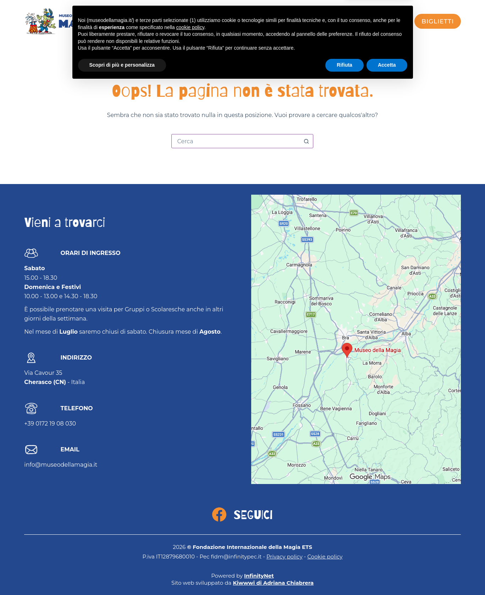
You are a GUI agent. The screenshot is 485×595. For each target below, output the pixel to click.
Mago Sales (294, 21)
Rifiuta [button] (344, 575)
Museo (252, 21)
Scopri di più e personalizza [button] (122, 575)
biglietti (437, 21)
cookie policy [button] (190, 538)
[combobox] (235, 141)
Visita (185, 21)
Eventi (218, 21)
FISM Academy (343, 21)
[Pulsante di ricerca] (306, 141)
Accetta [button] (387, 575)
